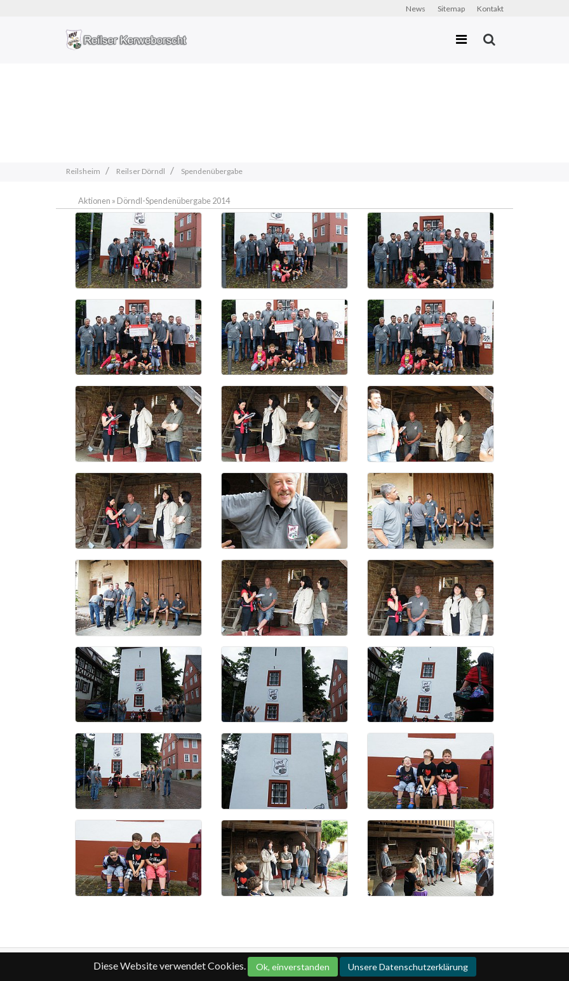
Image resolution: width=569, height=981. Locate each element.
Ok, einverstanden (293, 966)
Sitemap (451, 8)
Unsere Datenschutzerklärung (408, 966)
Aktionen (94, 201)
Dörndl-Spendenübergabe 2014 (173, 201)
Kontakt (490, 8)
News (415, 8)
